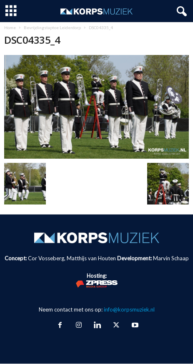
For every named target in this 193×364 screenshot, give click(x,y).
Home (10, 27)
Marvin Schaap (171, 258)
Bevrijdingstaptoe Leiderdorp (52, 27)
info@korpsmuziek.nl (129, 309)
